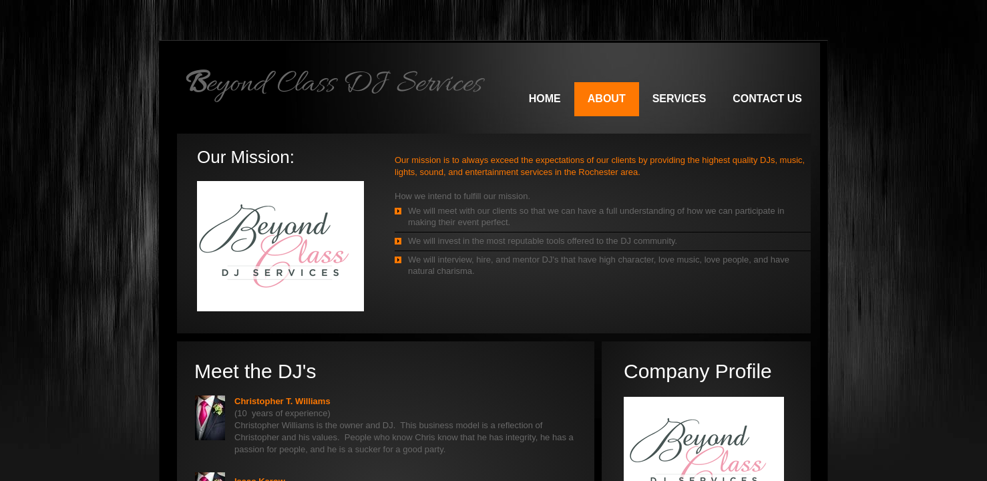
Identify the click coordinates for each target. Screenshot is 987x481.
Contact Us (767, 98)
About (607, 98)
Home (545, 98)
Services (679, 98)
